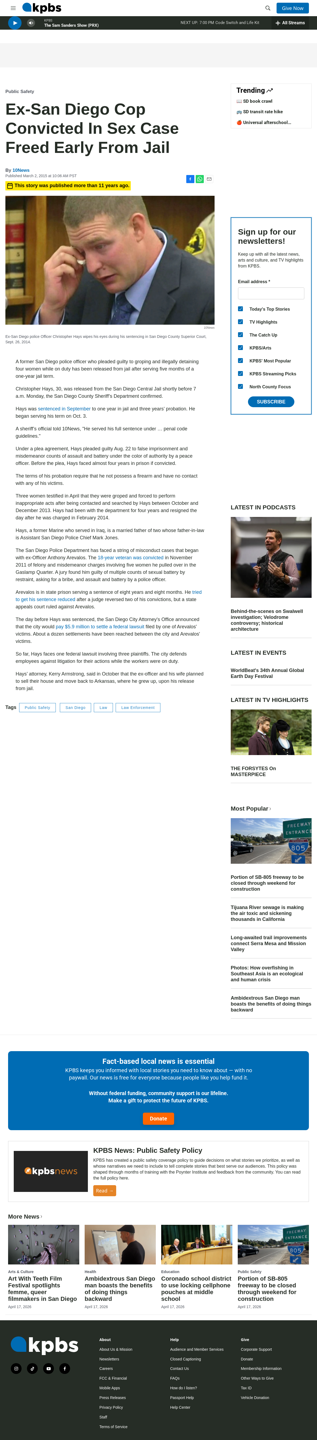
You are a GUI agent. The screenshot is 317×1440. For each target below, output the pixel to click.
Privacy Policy (111, 1407)
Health (90, 1272)
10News (20, 170)
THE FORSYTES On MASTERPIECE (253, 771)
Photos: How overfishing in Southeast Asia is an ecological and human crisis (267, 973)
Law (103, 707)
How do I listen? (183, 1388)
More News (25, 1216)
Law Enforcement (138, 707)
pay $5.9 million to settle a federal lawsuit (100, 626)
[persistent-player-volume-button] (31, 27)
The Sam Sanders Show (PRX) (71, 29)
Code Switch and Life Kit (237, 26)
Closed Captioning (185, 1359)
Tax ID (246, 1388)
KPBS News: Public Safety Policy (147, 1150)
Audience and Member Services (196, 1349)
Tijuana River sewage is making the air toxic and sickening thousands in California (267, 913)
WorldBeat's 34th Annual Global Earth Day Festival (267, 673)
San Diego (75, 707)
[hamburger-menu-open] (13, 8)
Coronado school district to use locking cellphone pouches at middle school (196, 1288)
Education (170, 1272)
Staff (103, 1417)
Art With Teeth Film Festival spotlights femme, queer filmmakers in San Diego (42, 1288)
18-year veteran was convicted (131, 557)
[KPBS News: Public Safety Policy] (51, 1171)
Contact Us (179, 1368)
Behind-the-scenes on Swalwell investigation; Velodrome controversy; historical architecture (267, 620)
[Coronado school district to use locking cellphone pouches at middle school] (196, 1244)
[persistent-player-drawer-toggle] (290, 27)
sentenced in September (64, 409)
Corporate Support (256, 1349)
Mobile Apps (109, 1388)
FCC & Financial (113, 1378)
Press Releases (112, 1398)
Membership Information (261, 1368)
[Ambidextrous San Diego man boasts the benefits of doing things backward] (120, 1244)
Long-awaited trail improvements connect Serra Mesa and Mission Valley (269, 943)
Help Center (180, 1407)
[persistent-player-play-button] (14, 27)
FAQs (175, 1378)
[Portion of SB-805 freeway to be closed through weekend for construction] (273, 1244)
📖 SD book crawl (254, 101)
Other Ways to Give (257, 1378)
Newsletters (109, 1359)
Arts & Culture (21, 1272)
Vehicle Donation (255, 1398)
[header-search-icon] (268, 8)
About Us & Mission (115, 1349)
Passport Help (182, 1398)
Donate (158, 1118)
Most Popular (251, 808)
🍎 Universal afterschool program (262, 125)
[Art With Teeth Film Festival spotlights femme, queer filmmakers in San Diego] (43, 1244)
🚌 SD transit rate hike (259, 111)
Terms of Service (113, 1427)
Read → (104, 1190)
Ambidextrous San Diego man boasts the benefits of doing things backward (271, 1004)
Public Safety (19, 91)
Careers (106, 1368)
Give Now (293, 8)
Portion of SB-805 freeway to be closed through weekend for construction (267, 883)
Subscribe (271, 401)
